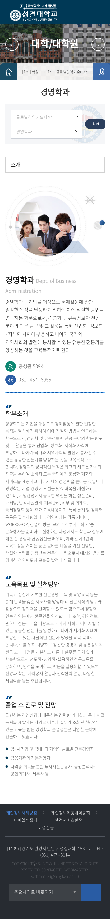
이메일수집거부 (27, 820)
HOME (8, 71)
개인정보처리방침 (21, 812)
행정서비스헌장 (68, 820)
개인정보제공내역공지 (70, 812)
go (91, 892)
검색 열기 (87, 12)
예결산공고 (48, 827)
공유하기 (101, 71)
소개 (15, 164)
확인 (95, 124)
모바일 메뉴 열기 (101, 12)
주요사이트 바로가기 (33, 892)
